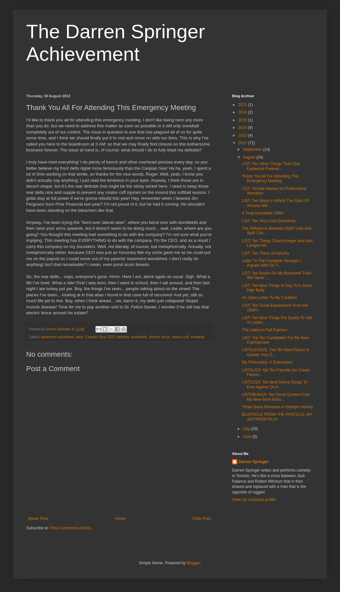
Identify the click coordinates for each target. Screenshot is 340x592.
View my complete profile (254, 499)
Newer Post (38, 518)
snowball (197, 337)
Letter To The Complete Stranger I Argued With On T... (271, 263)
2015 (243, 120)
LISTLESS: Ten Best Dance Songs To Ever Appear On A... (274, 384)
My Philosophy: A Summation (267, 362)
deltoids (123, 337)
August (249, 157)
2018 (243, 112)
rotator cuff (180, 337)
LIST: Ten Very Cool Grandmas (269, 221)
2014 (243, 127)
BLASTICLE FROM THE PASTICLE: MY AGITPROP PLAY (277, 416)
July (247, 429)
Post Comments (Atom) (70, 528)
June (247, 436)
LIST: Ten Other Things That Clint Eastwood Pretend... (271, 166)
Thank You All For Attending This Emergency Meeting (270, 178)
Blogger (193, 563)
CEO (111, 337)
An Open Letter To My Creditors (269, 297)
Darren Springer (253, 462)
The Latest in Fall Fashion (264, 330)
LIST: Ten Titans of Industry (265, 253)
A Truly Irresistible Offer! (263, 213)
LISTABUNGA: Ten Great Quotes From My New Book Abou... (276, 396)
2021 (243, 104)
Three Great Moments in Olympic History (277, 407)
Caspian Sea (95, 337)
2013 (243, 135)
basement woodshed (57, 337)
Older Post (201, 518)
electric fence (159, 337)
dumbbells (139, 337)
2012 (243, 143)
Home (120, 518)
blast (79, 337)
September (253, 149)
